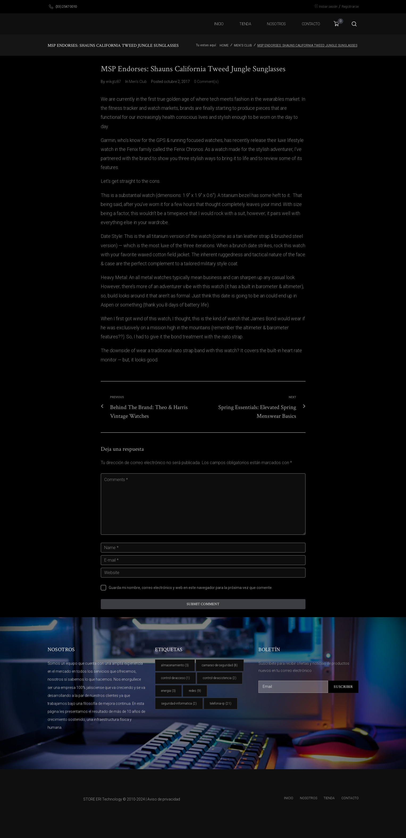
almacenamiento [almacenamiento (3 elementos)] (175, 665)
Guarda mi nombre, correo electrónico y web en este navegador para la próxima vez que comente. (191, 588)
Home (224, 45)
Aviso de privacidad (163, 799)
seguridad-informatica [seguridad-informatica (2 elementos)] (179, 703)
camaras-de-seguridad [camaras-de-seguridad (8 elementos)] (220, 665)
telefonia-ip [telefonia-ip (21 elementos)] (220, 703)
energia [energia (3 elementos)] (168, 691)
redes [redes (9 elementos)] (195, 691)
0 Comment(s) (206, 81)
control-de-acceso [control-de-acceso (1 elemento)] (175, 678)
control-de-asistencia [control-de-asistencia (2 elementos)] (219, 678)
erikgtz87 (113, 81)
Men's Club (243, 45)
